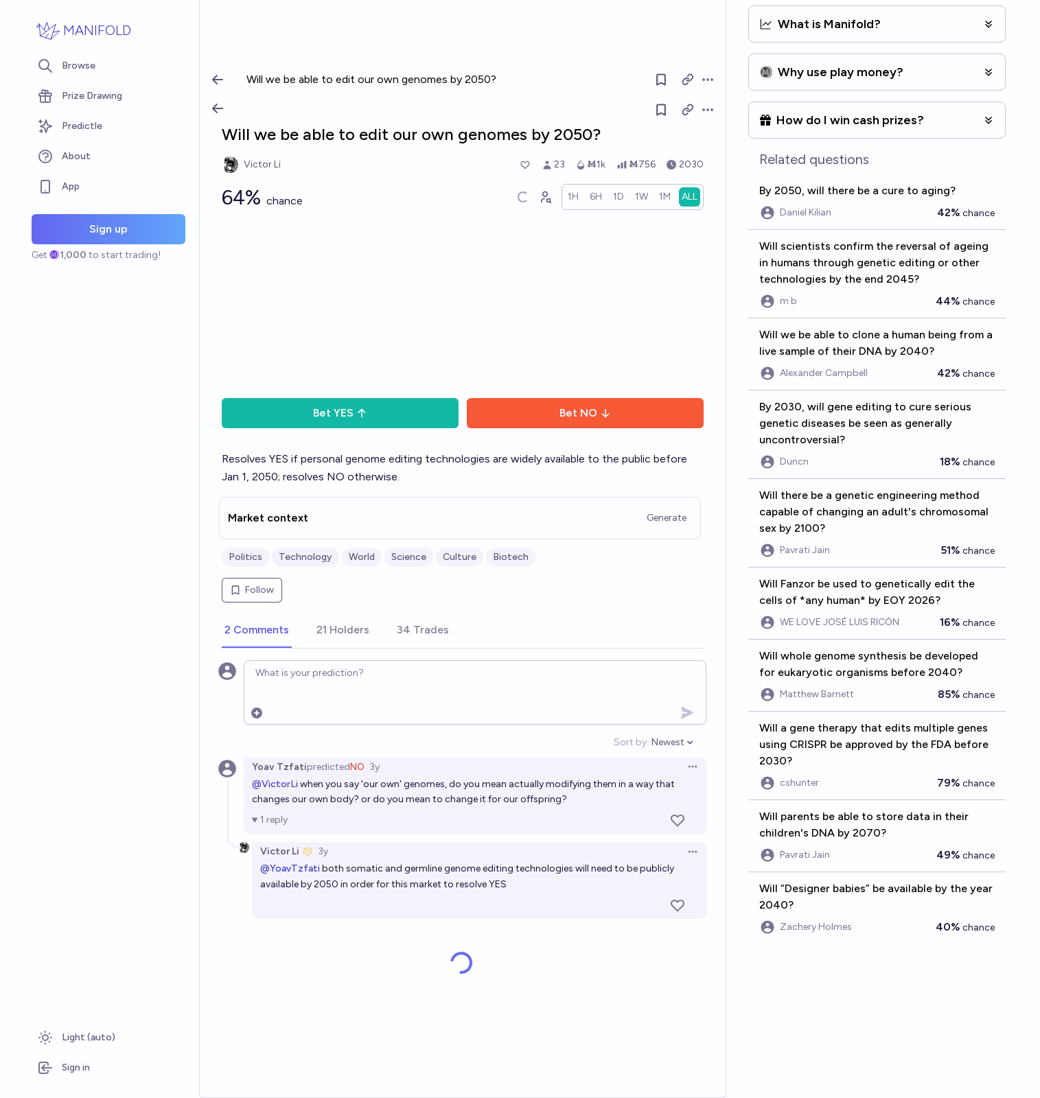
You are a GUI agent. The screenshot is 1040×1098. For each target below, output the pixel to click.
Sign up (108, 228)
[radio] (573, 197)
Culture (459, 557)
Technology (305, 557)
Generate (666, 518)
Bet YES (340, 412)
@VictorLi (275, 784)
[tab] (257, 631)
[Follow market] (661, 110)
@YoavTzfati (290, 868)
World (362, 557)
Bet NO (585, 412)
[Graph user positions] (545, 197)
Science (408, 557)
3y (374, 767)
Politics (245, 557)
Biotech (511, 557)
